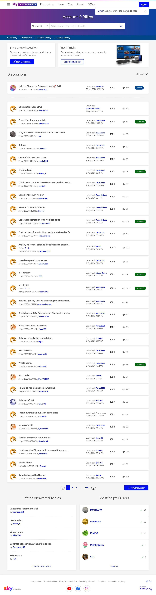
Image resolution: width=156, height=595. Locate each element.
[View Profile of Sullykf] (41, 211)
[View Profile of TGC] (40, 276)
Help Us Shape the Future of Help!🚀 (38, 86)
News (61, 4)
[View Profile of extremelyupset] (45, 304)
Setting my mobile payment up (34, 437)
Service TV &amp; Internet (32, 207)
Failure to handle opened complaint (37, 387)
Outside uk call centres (30, 106)
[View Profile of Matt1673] (43, 454)
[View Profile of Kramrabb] (42, 478)
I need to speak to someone (33, 260)
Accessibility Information (87, 581)
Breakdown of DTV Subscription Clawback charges (44, 313)
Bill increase (24, 272)
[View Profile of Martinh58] (43, 110)
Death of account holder (31, 194)
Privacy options (36, 581)
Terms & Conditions (50, 581)
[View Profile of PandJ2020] (100, 313)
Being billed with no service (32, 325)
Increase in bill (26, 425)
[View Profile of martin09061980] (93, 108)
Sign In (144, 4)
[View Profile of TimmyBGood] (101, 195)
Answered (140, 122)
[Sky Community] (25, 4)
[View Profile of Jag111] (40, 342)
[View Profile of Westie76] (99, 86)
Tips (70, 4)
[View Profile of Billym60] (42, 366)
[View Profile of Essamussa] (43, 264)
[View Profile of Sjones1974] (43, 429)
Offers (91, 4)
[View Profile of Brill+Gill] (99, 338)
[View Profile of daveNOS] (99, 438)
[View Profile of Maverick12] (42, 354)
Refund (22, 145)
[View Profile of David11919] (43, 391)
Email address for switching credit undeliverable (43, 232)
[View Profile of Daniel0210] (100, 145)
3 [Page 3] (76, 487)
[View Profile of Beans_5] (42, 174)
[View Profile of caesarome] (100, 120)
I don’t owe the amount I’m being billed (38, 412)
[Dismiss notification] (145, 11)
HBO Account (25, 350)
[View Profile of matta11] (42, 186)
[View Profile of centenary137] (44, 251)
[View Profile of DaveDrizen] (100, 183)
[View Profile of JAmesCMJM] (43, 317)
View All (114, 566)
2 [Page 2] (72, 487)
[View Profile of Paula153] (42, 329)
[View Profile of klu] (40, 136)
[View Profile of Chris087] (42, 149)
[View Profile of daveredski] (43, 198)
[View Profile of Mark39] (99, 376)
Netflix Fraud (25, 462)
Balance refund (26, 400)
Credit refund (25, 170)
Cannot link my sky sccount (33, 157)
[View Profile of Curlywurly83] (44, 223)
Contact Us (112, 581)
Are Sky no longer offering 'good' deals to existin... (44, 244)
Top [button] (150, 581)
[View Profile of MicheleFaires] (44, 236)
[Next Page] (93, 487)
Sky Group (121, 581)
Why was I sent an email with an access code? (42, 132)
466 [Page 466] (86, 487)
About (80, 4)
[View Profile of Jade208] (42, 416)
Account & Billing (78, 16)
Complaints (102, 581)
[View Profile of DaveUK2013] (43, 379)
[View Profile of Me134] (98, 246)
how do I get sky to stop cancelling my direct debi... (44, 300)
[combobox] (83, 26)
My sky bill (24, 285)
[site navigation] (8, 4)
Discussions (47, 4)
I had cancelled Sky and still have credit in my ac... (43, 450)
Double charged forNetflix (32, 475)
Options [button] (140, 74)
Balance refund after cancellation (35, 338)
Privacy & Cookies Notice (68, 581)
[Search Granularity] (40, 26)
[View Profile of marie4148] (43, 161)
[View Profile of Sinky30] (42, 404)
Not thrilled (24, 375)
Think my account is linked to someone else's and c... (45, 182)
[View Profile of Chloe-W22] (42, 90)
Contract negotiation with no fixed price (39, 219)
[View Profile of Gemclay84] (43, 441)
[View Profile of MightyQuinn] (101, 273)
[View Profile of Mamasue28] (44, 124)
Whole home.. (25, 363)
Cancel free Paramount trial (32, 120)
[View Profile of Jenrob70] (44, 292)
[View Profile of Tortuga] (43, 466)
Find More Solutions (42, 566)
